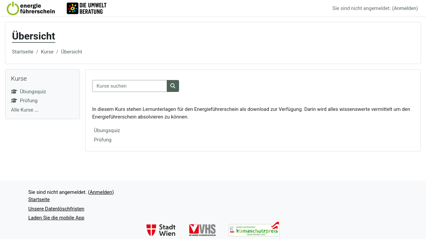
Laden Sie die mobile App (56, 218)
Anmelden (405, 8)
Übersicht (71, 52)
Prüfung (102, 140)
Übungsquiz (107, 130)
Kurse (47, 52)
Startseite (23, 52)
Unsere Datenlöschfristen (56, 209)
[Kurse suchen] (129, 86)
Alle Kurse (22, 110)
